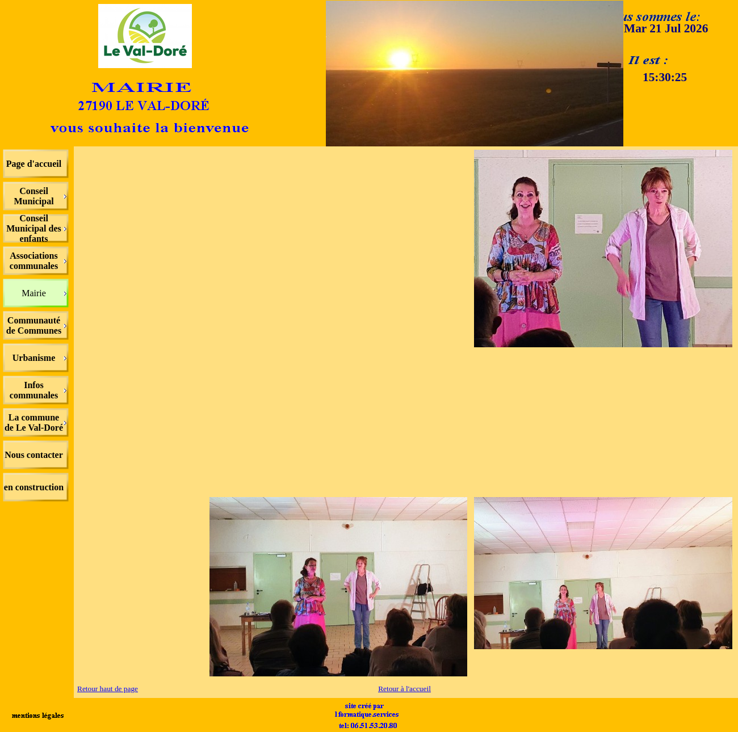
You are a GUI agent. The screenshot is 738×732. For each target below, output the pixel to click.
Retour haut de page (107, 688)
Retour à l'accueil (404, 688)
